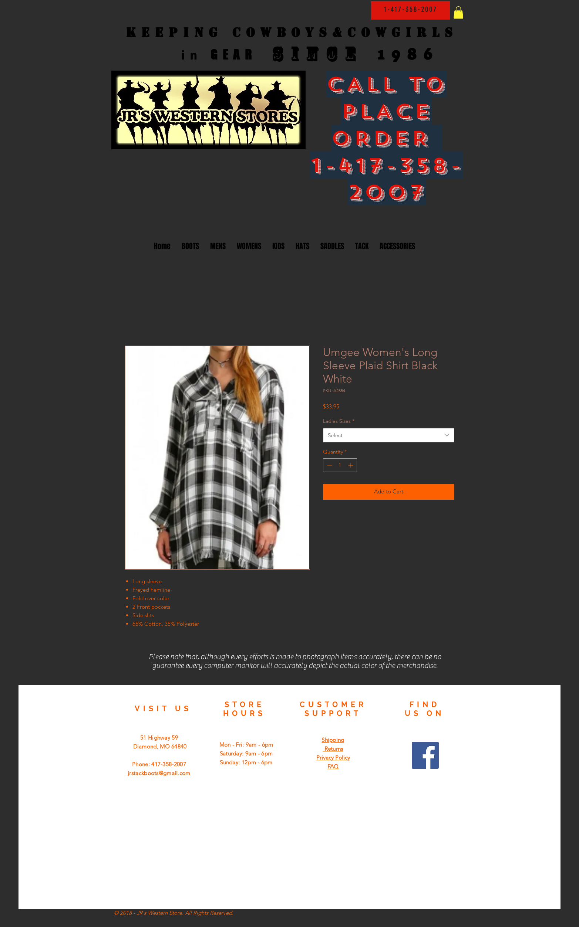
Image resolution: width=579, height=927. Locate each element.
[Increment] (351, 465)
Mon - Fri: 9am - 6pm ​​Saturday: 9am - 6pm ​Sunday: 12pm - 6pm (246, 753)
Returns (333, 748)
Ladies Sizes (338, 421)
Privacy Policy (333, 757)
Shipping (333, 739)
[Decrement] (328, 465)
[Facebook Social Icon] (425, 755)
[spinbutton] (340, 465)
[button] (458, 12)
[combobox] (388, 435)
